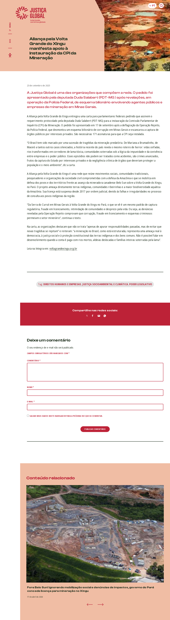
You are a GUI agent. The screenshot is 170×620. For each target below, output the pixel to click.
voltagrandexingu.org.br (63, 248)
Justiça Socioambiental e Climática (105, 284)
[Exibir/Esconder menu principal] (10, 27)
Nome (30, 387)
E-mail (31, 401)
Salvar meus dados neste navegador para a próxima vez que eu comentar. (66, 416)
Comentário (34, 360)
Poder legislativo (140, 284)
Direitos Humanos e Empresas (62, 284)
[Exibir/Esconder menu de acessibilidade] (10, 55)
